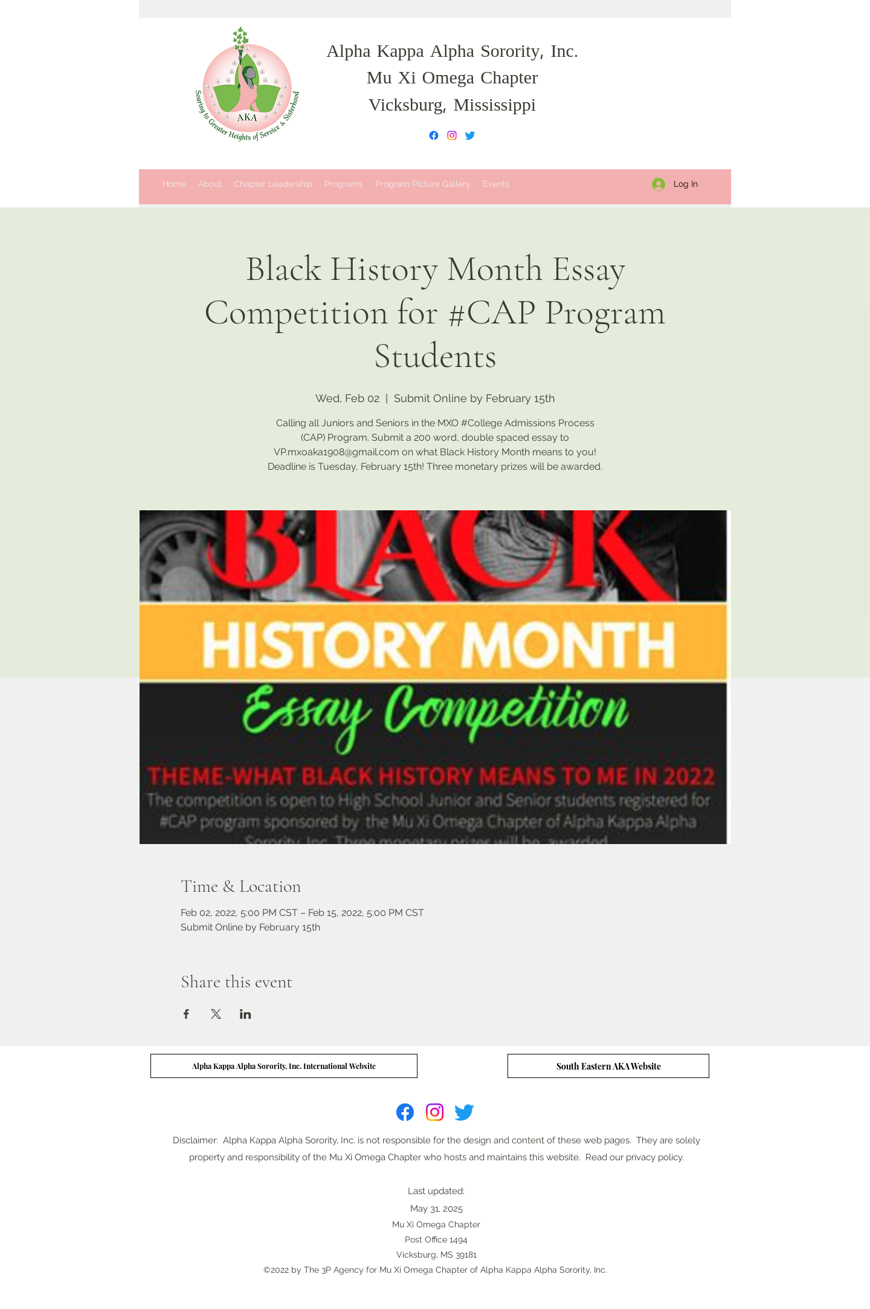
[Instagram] (452, 135)
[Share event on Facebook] (186, 1014)
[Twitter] (470, 135)
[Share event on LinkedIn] (245, 1014)
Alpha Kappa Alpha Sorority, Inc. (452, 52)
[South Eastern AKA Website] (608, 1066)
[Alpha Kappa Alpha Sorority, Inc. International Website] (283, 1066)
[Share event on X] (216, 1014)
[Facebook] (434, 135)
